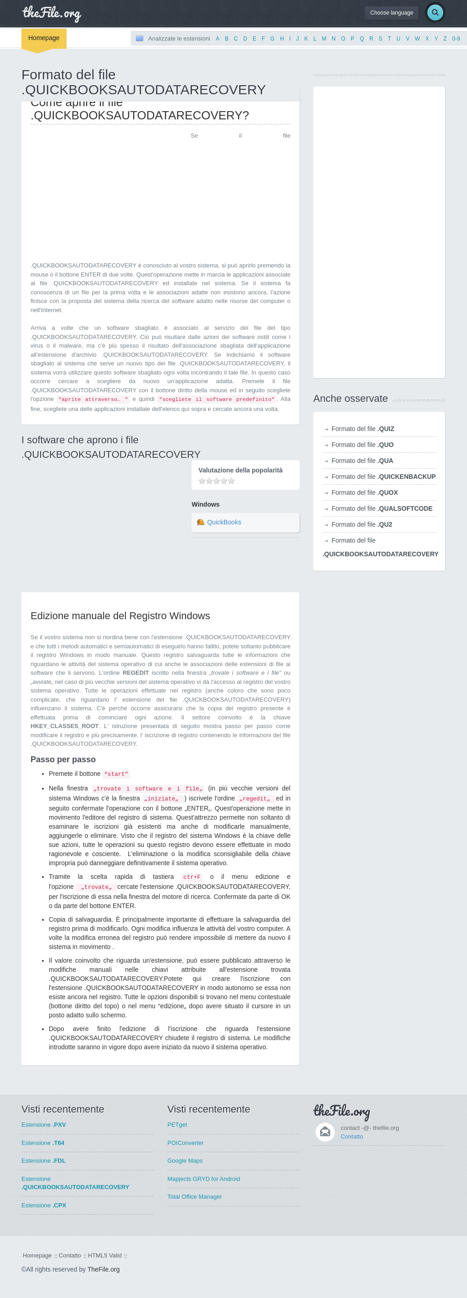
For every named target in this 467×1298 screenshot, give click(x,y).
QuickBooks (224, 522)
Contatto (352, 1136)
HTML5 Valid (105, 1255)
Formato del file (363, 428)
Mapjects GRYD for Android (203, 1178)
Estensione (43, 1124)
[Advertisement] (107, 195)
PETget (177, 1124)
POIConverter (185, 1142)
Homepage (44, 37)
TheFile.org (104, 1269)
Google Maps (184, 1160)
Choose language (391, 13)
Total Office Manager (194, 1196)
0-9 (456, 39)
